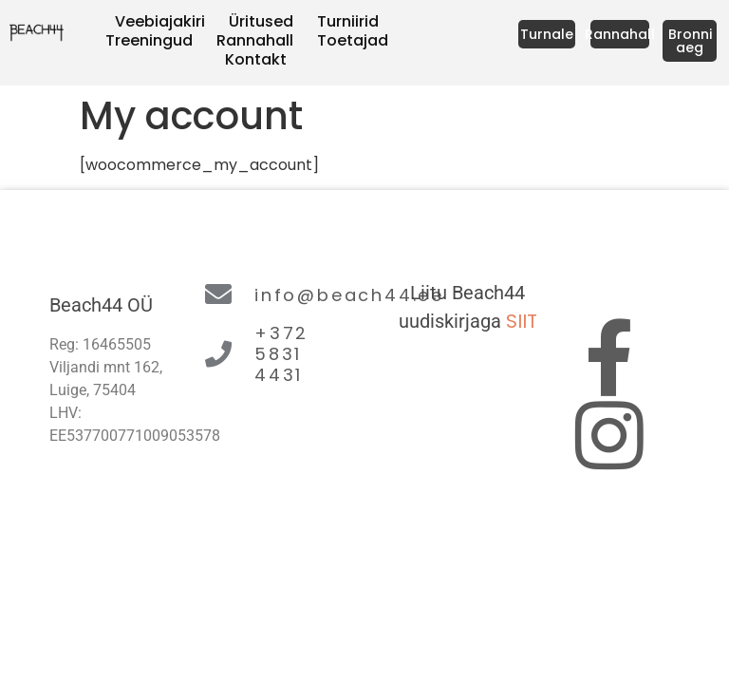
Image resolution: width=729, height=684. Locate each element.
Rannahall (254, 40)
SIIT (521, 321)
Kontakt (256, 59)
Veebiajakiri (160, 21)
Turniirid (348, 21)
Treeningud (149, 40)
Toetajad (352, 40)
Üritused (261, 21)
